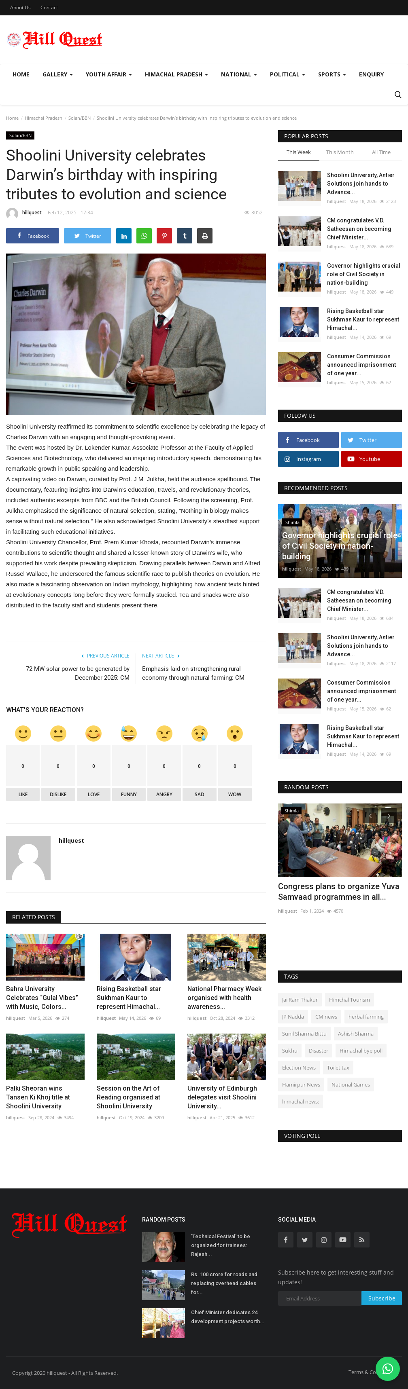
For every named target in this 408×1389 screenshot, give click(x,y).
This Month (340, 152)
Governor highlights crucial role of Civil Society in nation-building (363, 274)
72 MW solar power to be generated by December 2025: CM (78, 673)
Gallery (57, 74)
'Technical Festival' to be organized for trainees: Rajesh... (220, 1245)
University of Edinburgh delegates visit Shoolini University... (222, 1097)
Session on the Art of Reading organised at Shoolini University (128, 1097)
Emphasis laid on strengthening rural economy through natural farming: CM (193, 673)
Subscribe (381, 1298)
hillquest (24, 214)
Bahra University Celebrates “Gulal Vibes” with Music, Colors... (42, 998)
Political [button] (287, 74)
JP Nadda (293, 1016)
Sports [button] (332, 74)
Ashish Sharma (356, 1033)
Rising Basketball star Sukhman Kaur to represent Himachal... (129, 998)
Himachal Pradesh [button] (176, 74)
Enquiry (371, 74)
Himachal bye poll (361, 1050)
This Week (299, 152)
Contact (49, 7)
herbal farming (366, 1016)
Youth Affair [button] (109, 74)
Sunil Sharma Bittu (304, 1033)
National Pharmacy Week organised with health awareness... (224, 998)
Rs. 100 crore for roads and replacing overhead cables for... (224, 1283)
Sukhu (290, 1050)
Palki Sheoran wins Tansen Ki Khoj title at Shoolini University (38, 1097)
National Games (351, 1084)
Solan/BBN (79, 118)
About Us (20, 7)
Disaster (318, 1050)
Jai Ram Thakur (300, 999)
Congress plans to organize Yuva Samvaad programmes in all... (339, 892)
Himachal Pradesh (43, 118)
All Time (381, 152)
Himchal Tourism (349, 999)
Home (21, 74)
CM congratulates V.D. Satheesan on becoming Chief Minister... (359, 229)
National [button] (239, 74)
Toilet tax (338, 1067)
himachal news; (300, 1101)
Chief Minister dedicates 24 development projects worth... (228, 1316)
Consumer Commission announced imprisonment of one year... (361, 364)
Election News (299, 1067)
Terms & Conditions (372, 1372)
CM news (326, 1016)
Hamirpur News (301, 1084)
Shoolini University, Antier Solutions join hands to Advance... (361, 183)
